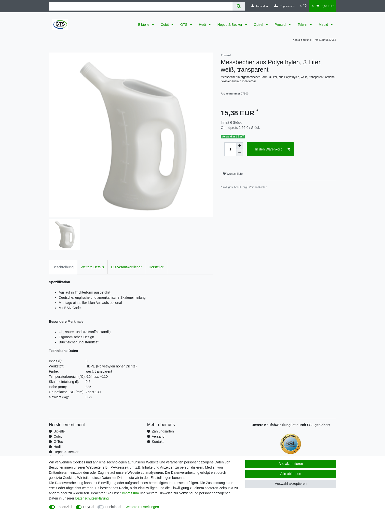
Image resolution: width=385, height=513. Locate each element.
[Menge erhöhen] (239, 145)
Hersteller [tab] (156, 267)
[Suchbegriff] (141, 6)
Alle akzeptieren (290, 464)
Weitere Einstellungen (142, 507)
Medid (324, 25)
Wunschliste (233, 174)
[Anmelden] (260, 6)
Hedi (203, 25)
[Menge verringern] (239, 152)
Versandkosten (258, 187)
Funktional (113, 507)
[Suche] (239, 6)
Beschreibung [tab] (63, 267)
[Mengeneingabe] (230, 149)
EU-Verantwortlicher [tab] (126, 267)
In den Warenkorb (272, 149)
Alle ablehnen (290, 474)
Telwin (303, 25)
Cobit (165, 25)
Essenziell (64, 507)
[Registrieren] (284, 6)
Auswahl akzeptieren (290, 484)
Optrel (259, 25)
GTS (184, 25)
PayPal (88, 507)
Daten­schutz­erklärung (92, 498)
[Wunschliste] (303, 6)
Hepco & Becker (230, 25)
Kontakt (157, 442)
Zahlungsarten (163, 431)
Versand (158, 436)
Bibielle (144, 25)
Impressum (130, 493)
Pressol (281, 25)
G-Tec (58, 442)
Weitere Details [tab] (92, 267)
